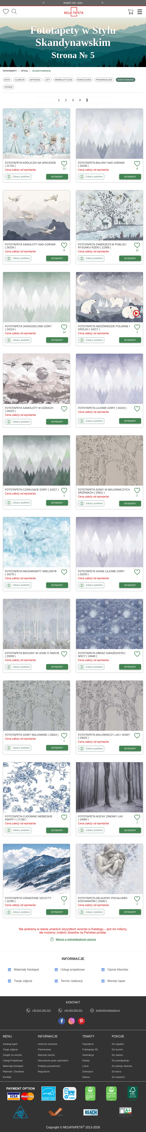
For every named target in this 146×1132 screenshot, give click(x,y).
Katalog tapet (10, 1044)
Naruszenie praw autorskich (53, 1060)
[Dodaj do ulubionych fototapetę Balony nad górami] (136, 164)
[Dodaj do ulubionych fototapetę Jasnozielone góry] (63, 327)
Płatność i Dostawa (13, 1071)
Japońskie (35, 80)
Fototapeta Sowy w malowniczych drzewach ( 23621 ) (104, 491)
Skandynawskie (125, 80)
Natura (88, 1076)
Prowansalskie (104, 80)
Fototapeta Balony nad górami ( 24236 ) (101, 164)
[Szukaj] (14, 12)
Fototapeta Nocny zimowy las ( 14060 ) (100, 818)
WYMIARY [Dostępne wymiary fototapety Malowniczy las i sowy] (130, 748)
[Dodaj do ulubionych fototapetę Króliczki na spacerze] (63, 164)
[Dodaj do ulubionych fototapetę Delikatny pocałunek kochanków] (136, 899)
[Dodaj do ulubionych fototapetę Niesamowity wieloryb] (63, 572)
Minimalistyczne (63, 80)
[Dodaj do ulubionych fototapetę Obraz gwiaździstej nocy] (136, 654)
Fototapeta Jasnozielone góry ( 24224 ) (28, 328)
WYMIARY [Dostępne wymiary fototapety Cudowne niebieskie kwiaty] (57, 830)
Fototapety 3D (90, 1049)
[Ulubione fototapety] (6, 11)
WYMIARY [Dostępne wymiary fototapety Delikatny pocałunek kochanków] (130, 912)
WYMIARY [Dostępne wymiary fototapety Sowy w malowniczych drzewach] (130, 503)
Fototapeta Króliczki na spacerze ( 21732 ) (30, 164)
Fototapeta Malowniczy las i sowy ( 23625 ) (104, 736)
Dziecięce (88, 1071)
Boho (7, 80)
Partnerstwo (44, 1049)
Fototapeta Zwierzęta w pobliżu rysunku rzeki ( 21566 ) (102, 246)
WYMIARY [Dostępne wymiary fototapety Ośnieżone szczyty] (57, 912)
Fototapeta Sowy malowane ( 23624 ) (32, 734)
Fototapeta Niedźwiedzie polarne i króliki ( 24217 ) (104, 328)
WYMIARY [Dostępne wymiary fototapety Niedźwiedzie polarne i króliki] (130, 340)
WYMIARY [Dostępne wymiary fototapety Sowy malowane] (57, 747)
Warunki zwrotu (46, 1055)
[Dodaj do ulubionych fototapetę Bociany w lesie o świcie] (63, 654)
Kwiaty (88, 1060)
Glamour (20, 80)
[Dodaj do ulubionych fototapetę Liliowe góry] (136, 409)
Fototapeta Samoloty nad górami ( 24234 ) (30, 246)
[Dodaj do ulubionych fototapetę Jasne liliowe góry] (136, 572)
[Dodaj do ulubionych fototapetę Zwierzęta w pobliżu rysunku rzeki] (136, 246)
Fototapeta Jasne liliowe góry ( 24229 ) (101, 573)
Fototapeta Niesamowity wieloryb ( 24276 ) (30, 573)
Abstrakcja (88, 1054)
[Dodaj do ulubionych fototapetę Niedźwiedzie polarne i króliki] (136, 327)
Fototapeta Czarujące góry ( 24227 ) (32, 489)
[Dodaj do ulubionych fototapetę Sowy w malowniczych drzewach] (136, 491)
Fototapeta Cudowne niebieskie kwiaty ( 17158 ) (28, 818)
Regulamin (44, 1071)
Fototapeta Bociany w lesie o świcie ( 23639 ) (32, 655)
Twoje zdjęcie (10, 1049)
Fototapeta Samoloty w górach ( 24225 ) (29, 409)
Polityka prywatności (49, 1066)
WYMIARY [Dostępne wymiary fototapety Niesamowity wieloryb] (57, 585)
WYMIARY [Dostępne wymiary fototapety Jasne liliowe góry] (130, 585)
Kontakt (7, 1077)
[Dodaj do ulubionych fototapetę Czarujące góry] (63, 491)
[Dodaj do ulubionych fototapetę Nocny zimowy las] (136, 817)
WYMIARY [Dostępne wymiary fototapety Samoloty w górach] (57, 421)
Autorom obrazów (47, 1044)
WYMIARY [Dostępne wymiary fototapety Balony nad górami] (130, 176)
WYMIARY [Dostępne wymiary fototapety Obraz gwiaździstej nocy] (130, 666)
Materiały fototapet (13, 1066)
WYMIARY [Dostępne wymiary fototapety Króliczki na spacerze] (57, 176)
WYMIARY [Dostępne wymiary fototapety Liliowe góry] (130, 420)
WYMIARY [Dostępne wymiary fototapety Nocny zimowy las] (130, 830)
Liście (88, 1065)
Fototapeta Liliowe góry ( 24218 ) (102, 407)
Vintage (9, 87)
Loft (48, 80)
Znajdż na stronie (12, 1055)
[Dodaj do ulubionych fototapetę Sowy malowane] (63, 736)
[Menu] (138, 11)
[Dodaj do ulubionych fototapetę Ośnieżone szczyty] (63, 899)
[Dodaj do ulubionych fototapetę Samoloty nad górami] (63, 246)
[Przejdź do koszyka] (131, 12)
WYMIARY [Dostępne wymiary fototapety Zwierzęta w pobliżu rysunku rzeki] (130, 258)
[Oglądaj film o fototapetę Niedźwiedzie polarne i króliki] (136, 313)
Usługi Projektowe (13, 1060)
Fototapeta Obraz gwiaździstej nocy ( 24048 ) (101, 655)
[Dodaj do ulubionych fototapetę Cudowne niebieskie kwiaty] (63, 817)
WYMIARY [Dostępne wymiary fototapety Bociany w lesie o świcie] (57, 666)
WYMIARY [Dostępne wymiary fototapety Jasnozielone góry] (57, 340)
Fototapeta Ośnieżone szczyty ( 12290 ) (28, 900)
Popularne (88, 1043)
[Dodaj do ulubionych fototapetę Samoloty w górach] (63, 409)
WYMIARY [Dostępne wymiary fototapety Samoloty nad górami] (57, 258)
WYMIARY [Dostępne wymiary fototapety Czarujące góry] (57, 502)
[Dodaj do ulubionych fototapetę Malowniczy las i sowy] (136, 736)
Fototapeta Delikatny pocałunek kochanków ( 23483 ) (103, 900)
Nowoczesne (84, 80)
